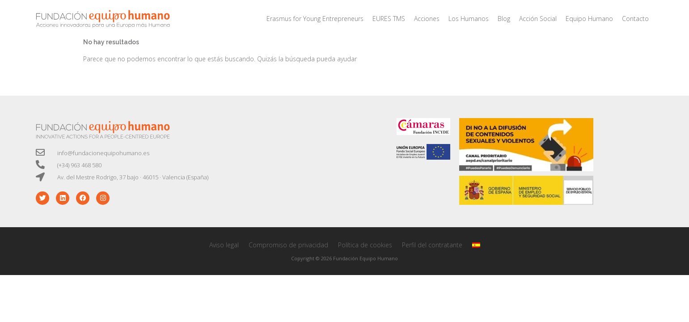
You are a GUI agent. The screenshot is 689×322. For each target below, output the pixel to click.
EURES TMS (388, 18)
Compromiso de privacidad (288, 245)
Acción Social (538, 18)
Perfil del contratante (432, 245)
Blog (504, 18)
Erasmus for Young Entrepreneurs (315, 18)
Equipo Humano (589, 18)
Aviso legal (224, 245)
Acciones (427, 18)
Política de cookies (365, 245)
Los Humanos (468, 18)
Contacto (635, 18)
